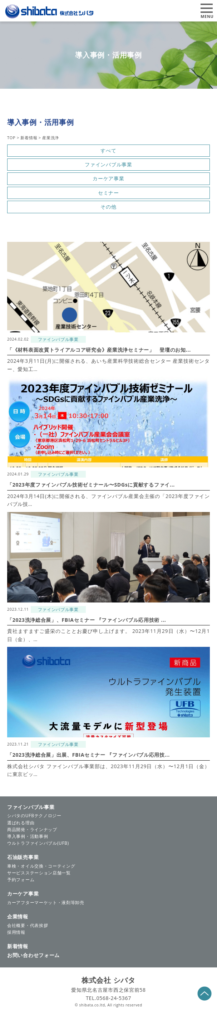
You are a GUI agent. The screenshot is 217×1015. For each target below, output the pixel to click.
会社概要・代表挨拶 (27, 925)
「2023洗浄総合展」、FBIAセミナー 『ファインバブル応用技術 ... (86, 619)
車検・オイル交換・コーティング (41, 866)
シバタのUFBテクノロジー (34, 816)
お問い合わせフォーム (33, 955)
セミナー (108, 192)
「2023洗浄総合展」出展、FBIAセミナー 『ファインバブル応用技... (88, 754)
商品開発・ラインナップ (32, 829)
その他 (108, 206)
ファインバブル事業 (108, 164)
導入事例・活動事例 (27, 836)
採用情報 (16, 932)
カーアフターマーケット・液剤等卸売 (45, 902)
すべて (108, 150)
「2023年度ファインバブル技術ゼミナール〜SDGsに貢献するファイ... (91, 484)
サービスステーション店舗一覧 (39, 873)
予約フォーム (20, 880)
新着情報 (17, 946)
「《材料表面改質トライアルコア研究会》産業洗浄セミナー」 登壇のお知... (99, 349)
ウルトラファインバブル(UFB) (38, 843)
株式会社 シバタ (108, 980)
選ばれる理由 (20, 823)
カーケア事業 (108, 178)
